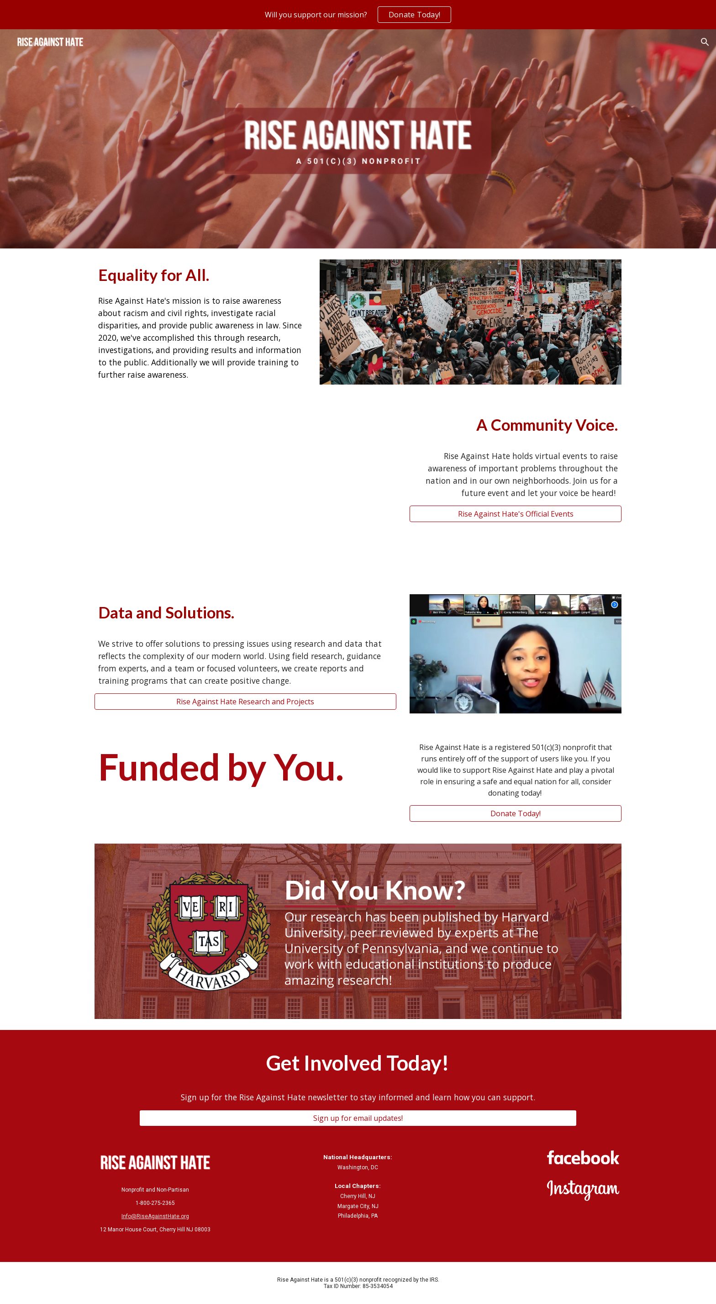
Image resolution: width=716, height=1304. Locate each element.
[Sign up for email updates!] (358, 1118)
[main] (200, 322)
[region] (358, 14)
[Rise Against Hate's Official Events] (515, 514)
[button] (705, 42)
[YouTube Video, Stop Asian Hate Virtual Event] (245, 489)
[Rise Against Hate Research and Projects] (245, 701)
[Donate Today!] (515, 813)
